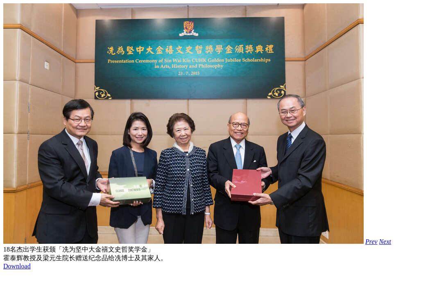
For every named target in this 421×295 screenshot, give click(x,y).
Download (17, 266)
